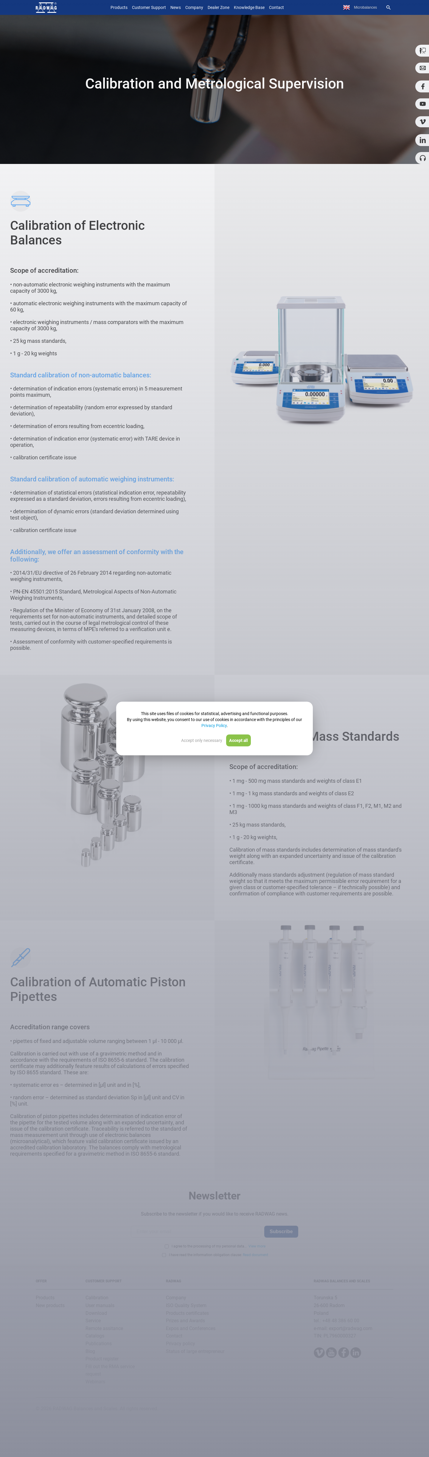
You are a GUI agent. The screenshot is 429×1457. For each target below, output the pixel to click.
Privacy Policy (214, 725)
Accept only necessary (201, 740)
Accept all (238, 740)
